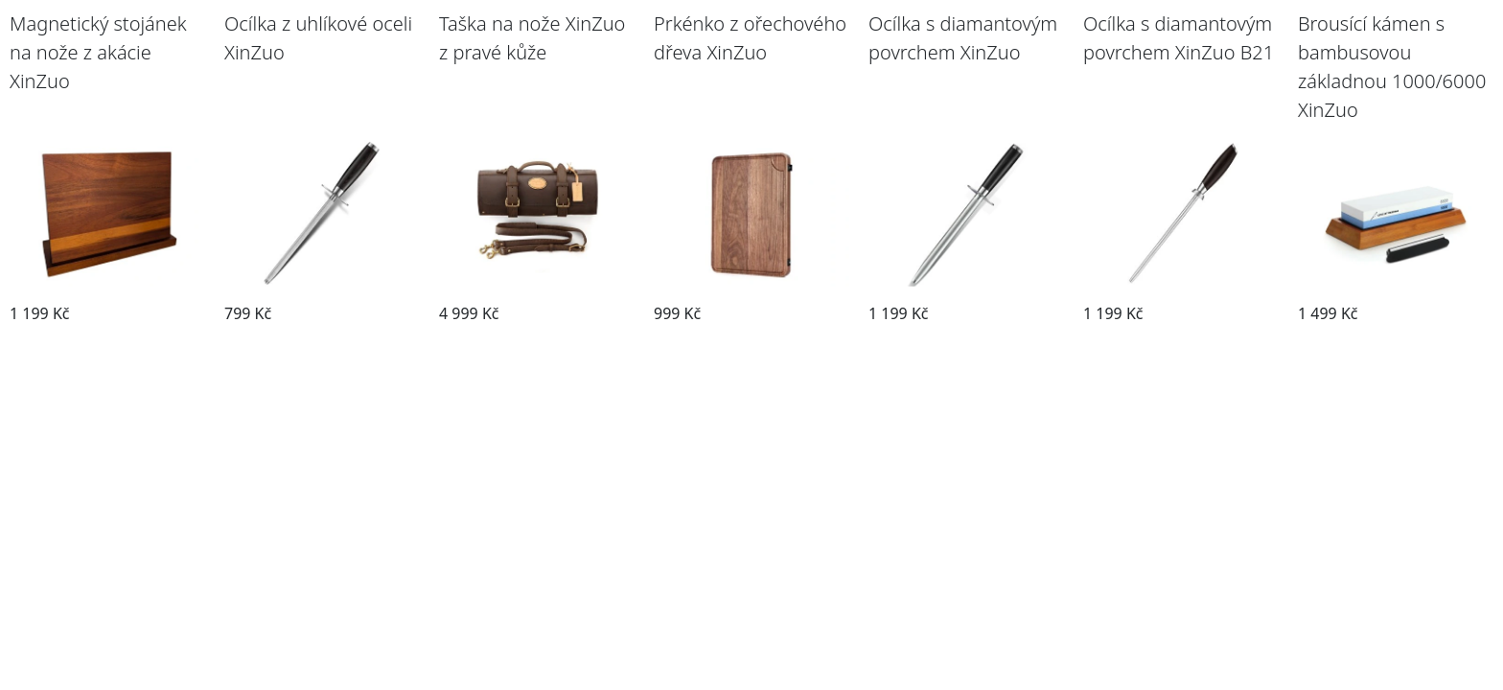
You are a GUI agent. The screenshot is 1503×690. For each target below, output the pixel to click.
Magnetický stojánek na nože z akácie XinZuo (98, 52)
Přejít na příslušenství (108, 343)
